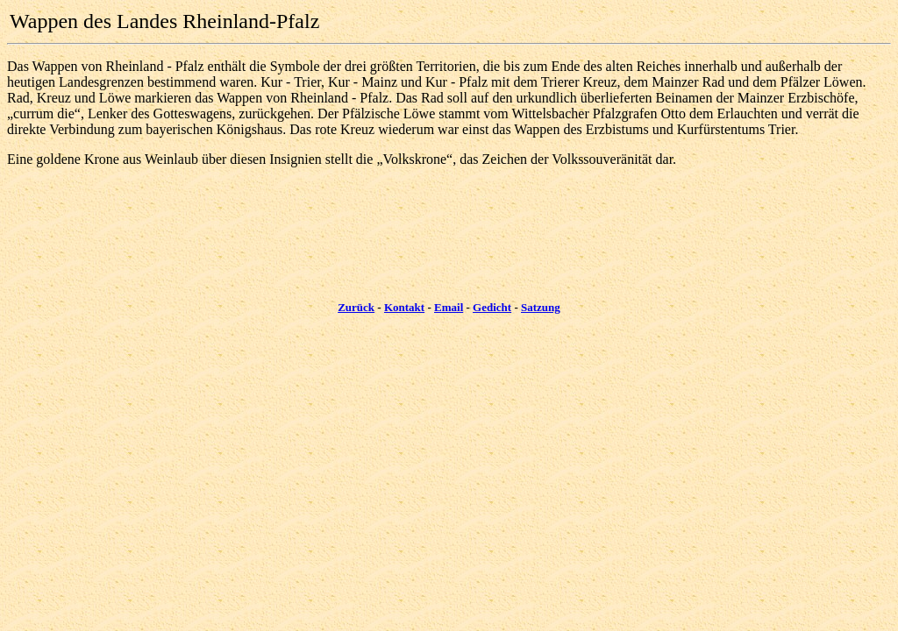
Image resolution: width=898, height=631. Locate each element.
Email (448, 307)
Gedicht (492, 307)
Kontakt (404, 307)
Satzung (540, 307)
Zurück (356, 307)
